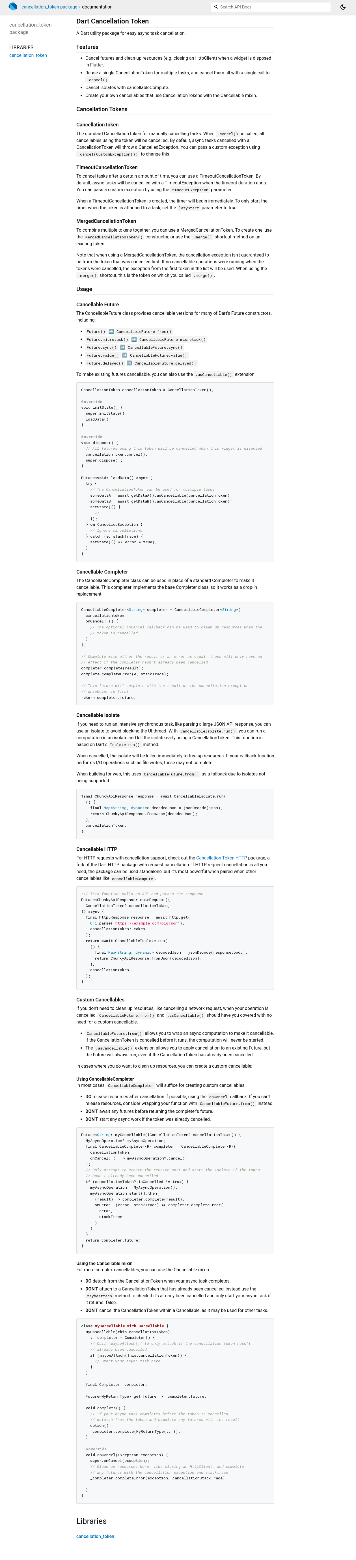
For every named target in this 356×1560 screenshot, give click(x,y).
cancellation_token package (49, 7)
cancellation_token (95, 1536)
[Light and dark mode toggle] (343, 7)
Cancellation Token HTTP (221, 858)
